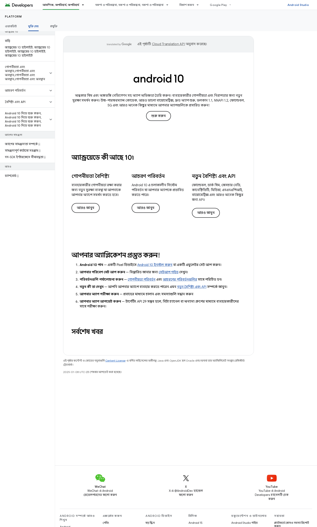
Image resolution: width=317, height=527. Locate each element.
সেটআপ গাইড (168, 272)
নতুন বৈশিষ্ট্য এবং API (191, 287)
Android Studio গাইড (244, 523)
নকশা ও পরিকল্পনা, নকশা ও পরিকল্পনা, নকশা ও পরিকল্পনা (129, 5)
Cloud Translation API (168, 44)
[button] (24, 73)
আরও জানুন (85, 208)
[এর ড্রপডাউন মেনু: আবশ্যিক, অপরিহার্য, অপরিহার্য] (84, 5)
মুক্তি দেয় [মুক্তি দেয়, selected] (33, 26)
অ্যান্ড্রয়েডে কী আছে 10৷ (103, 157)
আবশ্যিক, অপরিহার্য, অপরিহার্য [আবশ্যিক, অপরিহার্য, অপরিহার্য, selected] (61, 5)
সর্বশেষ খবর (87, 332)
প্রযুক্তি (54, 26)
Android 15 (195, 523)
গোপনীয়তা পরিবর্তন (141, 280)
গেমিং (106, 523)
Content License (115, 360)
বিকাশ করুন (186, 5)
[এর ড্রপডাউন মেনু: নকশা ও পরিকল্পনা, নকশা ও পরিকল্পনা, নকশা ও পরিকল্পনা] (169, 5)
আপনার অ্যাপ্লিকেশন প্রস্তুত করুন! (116, 255)
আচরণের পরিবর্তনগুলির (180, 280)
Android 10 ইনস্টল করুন (154, 265)
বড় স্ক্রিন (150, 523)
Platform (13, 16)
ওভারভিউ (11, 26)
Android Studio (298, 5)
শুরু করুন (158, 116)
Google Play (218, 5)
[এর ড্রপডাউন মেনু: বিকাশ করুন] (199, 5)
